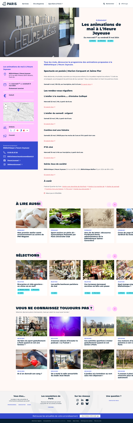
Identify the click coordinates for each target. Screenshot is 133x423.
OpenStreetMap (26, 120)
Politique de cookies (86, 420)
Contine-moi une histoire (54, 189)
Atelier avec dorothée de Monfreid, (74, 186)
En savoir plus (86, 84)
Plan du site (97, 420)
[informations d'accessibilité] (19, 130)
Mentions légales (37, 420)
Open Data (76, 420)
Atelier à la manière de (96, 186)
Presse (69, 420)
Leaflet (18, 120)
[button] (18, 110)
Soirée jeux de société (81, 189)
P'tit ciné (69, 189)
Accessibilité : (54, 420)
